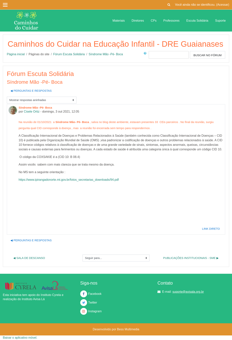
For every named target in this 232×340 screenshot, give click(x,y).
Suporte (220, 20)
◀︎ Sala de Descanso (29, 258)
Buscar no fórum (207, 55)
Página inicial (16, 54)
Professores (171, 20)
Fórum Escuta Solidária (69, 54)
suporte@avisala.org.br (188, 291)
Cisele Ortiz (32, 111)
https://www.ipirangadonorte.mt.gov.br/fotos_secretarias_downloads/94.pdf (69, 179)
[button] (169, 4)
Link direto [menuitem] (211, 228)
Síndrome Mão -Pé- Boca (106, 54)
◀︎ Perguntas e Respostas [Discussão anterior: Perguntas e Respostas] (31, 90)
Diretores (138, 20)
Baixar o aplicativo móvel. (20, 337)
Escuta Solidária (197, 20)
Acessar (222, 4)
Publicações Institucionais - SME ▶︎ (191, 258)
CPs (154, 20)
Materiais (118, 20)
